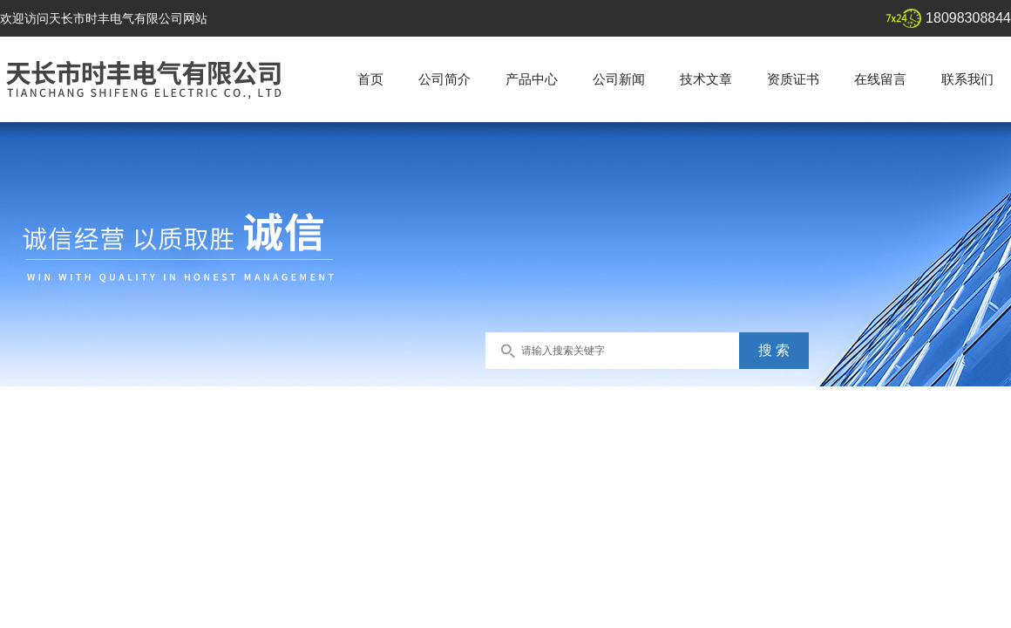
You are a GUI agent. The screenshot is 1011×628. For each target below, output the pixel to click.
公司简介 (444, 79)
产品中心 (532, 79)
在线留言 (880, 79)
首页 (370, 79)
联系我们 (967, 79)
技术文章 (706, 79)
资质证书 (793, 79)
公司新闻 (619, 79)
